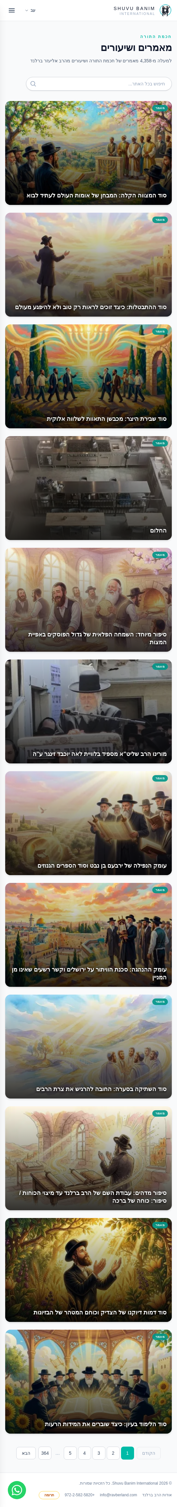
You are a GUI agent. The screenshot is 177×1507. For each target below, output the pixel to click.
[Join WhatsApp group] (17, 1490)
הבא (26, 1453)
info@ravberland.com (118, 1495)
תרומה (49, 1495)
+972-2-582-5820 (80, 1495)
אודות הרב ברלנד (157, 1495)
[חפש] (33, 84)
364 (45, 1453)
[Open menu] (11, 10)
